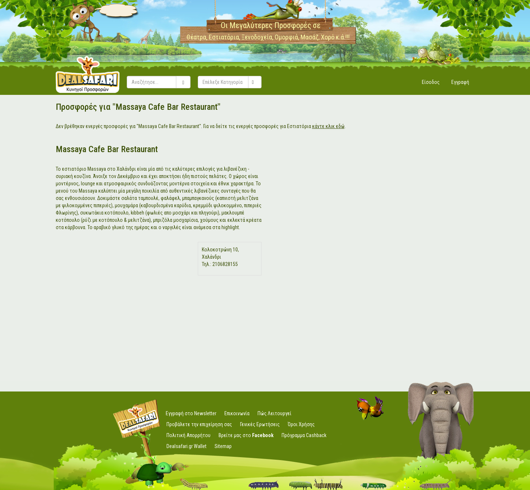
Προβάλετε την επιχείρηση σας (199, 424)
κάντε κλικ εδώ (328, 126)
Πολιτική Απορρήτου (188, 435)
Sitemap (223, 446)
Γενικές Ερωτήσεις (260, 424)
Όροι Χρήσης (301, 424)
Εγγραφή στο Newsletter (191, 413)
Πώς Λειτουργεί (274, 413)
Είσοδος (431, 82)
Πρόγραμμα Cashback (304, 435)
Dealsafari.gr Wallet (186, 446)
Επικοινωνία (237, 413)
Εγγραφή (460, 82)
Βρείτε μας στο (246, 435)
